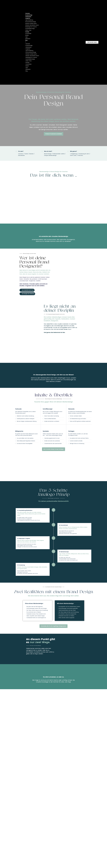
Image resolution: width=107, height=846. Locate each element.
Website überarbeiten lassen (32, 25)
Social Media (28, 33)
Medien (27, 35)
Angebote (27, 18)
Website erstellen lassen (31, 23)
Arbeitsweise (28, 16)
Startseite (27, 13)
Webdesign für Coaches (31, 26)
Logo (27, 67)
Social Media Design (30, 28)
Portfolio (27, 31)
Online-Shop (28, 30)
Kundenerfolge (28, 15)
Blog (26, 40)
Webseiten (27, 38)
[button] (53, 42)
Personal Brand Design (30, 21)
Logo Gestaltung (29, 20)
